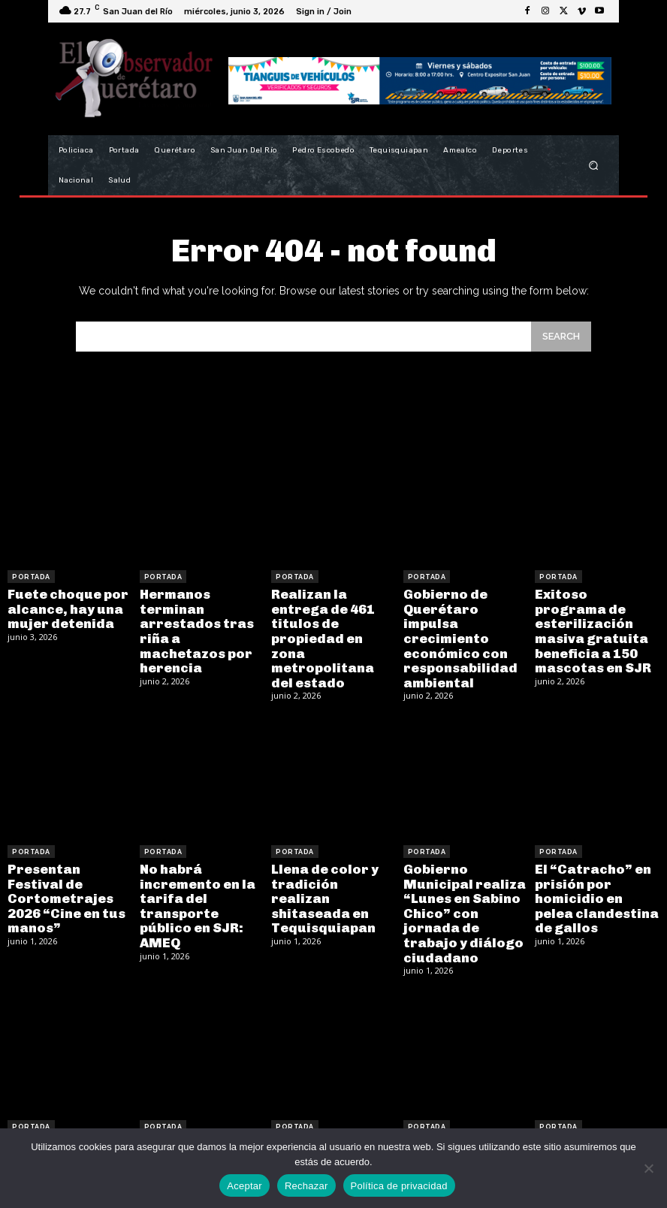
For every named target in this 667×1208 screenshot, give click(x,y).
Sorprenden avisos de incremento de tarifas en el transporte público (463, 1116)
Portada (31, 577)
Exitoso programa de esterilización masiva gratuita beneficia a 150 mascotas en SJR (592, 619)
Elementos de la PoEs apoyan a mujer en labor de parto (325, 1116)
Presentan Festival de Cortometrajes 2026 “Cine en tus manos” (67, 864)
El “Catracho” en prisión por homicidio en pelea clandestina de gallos (592, 870)
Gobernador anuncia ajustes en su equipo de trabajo (594, 1116)
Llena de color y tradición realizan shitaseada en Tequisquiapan (328, 864)
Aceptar (244, 1185)
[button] (593, 165)
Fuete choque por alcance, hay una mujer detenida (62, 606)
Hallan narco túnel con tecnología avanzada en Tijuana (65, 1116)
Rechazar (306, 1185)
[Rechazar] (648, 1168)
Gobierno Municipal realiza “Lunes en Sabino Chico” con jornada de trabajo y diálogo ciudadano (465, 877)
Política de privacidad (399, 1185)
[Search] (561, 336)
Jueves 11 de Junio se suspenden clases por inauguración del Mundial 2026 (198, 1122)
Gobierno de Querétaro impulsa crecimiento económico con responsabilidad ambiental (463, 626)
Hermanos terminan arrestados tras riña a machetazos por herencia (198, 619)
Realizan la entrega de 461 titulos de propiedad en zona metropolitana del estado (332, 619)
